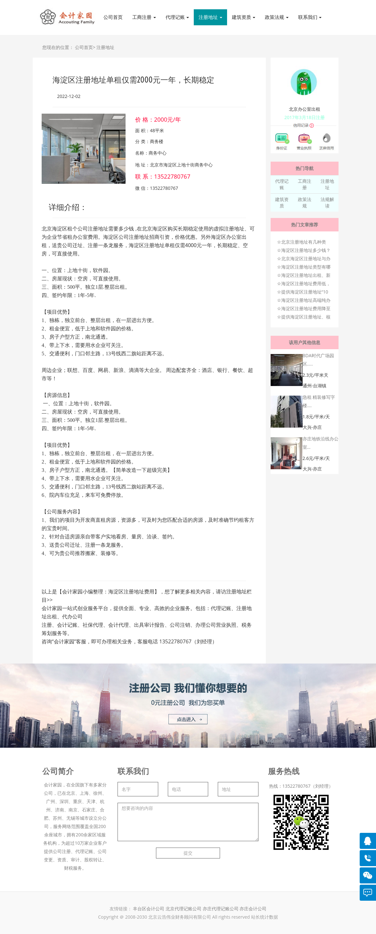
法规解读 (327, 202)
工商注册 (304, 184)
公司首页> (85, 47)
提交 (188, 853)
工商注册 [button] (144, 17)
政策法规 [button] (277, 17)
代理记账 (282, 184)
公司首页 (113, 17)
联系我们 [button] (310, 17)
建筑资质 (282, 202)
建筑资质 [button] (244, 17)
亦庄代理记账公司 (221, 909)
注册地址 (105, 47)
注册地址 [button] (210, 17)
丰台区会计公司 (148, 909)
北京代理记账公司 (183, 909)
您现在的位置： (58, 47)
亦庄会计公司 (253, 909)
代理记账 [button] (177, 17)
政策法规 (304, 202)
